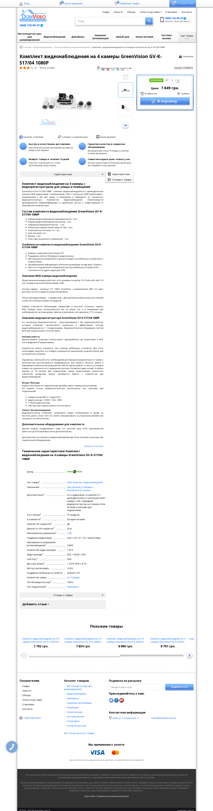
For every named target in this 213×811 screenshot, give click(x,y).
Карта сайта (89, 593)
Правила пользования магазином (113, 593)
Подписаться (179, 484)
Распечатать (188, 56)
